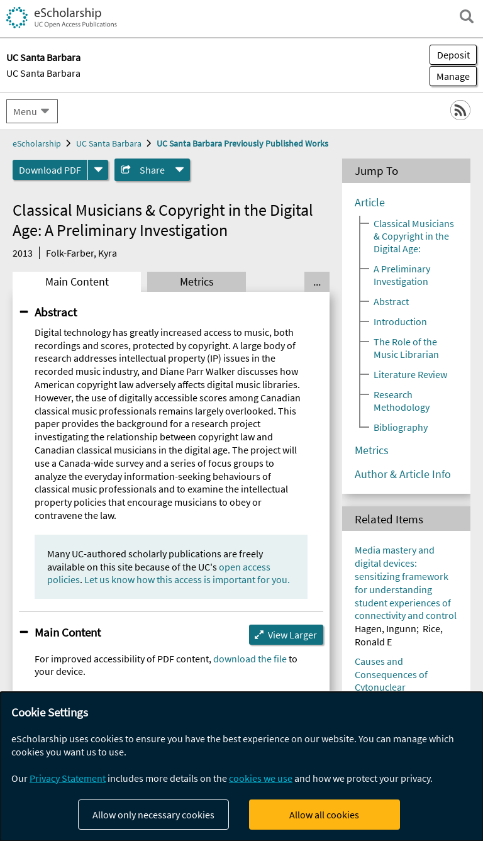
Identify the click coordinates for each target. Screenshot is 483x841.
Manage (450, 76)
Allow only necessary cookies (153, 814)
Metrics (197, 282)
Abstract (56, 312)
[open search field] (467, 16)
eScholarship (37, 143)
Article (370, 202)
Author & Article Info (403, 474)
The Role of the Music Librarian (406, 347)
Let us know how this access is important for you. (187, 579)
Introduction (400, 321)
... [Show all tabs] (317, 282)
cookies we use (260, 778)
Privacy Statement (68, 778)
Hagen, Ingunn (385, 628)
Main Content (77, 282)
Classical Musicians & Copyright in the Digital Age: (414, 236)
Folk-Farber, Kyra (81, 253)
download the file (250, 658)
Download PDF (50, 170)
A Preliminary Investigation (402, 274)
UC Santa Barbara (43, 73)
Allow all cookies (324, 814)
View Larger (292, 634)
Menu (25, 111)
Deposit (453, 54)
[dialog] (241, 766)
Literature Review (410, 374)
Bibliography (401, 427)
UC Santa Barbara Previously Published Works (242, 143)
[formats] (98, 170)
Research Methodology (402, 400)
